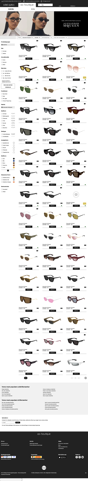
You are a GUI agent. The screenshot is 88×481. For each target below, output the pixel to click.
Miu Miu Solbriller (6, 390)
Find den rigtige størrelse (8, 86)
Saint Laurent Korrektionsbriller (52, 402)
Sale (3, 96)
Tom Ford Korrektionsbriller (8, 404)
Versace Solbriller (47, 392)
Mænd (4, 53)
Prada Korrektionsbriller (7, 405)
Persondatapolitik (22, 472)
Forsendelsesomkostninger (36, 445)
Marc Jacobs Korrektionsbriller (52, 405)
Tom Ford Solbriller (6, 394)
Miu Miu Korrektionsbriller (8, 402)
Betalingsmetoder (34, 443)
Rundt (8, 148)
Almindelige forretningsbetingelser (9, 472)
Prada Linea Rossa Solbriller (49, 390)
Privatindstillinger (5, 445)
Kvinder (4, 51)
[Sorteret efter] (60, 37)
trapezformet (8, 152)
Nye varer (4, 93)
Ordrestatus (61, 448)
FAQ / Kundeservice (62, 446)
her (39, 425)
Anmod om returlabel (63, 443)
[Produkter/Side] (47, 37)
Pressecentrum (4, 443)
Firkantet (8, 118)
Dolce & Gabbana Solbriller (49, 389)
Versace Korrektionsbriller (51, 404)
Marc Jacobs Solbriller (48, 395)
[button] (9, 5)
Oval (8, 121)
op (86, 472)
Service (31, 441)
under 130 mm (7, 71)
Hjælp (59, 441)
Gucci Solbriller (5, 392)
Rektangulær (8, 116)
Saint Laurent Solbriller (7, 395)
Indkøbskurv (72, 5)
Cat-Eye (8, 114)
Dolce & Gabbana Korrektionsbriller (10, 409)
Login (60, 5)
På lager (4, 98)
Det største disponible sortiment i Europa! (12, 1)
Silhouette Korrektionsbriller (51, 409)
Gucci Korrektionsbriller (7, 407)
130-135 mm (6, 73)
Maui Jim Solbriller (47, 394)
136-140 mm (6, 76)
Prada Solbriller (5, 389)
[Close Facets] (8, 37)
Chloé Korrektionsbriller (50, 407)
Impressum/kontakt (5, 474)
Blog (59, 445)
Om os (2, 441)
